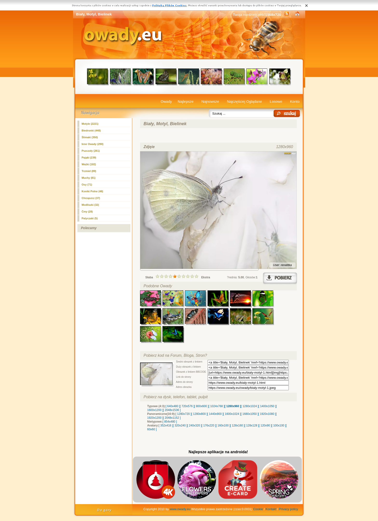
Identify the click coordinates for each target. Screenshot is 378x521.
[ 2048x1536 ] (172, 410)
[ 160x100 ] (223, 425)
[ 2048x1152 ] (172, 417)
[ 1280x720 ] (183, 414)
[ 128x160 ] (237, 425)
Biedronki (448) (91, 130)
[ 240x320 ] (194, 425)
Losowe (276, 101)
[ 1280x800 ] (199, 414)
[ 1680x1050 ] (249, 414)
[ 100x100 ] (279, 425)
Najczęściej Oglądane (244, 101)
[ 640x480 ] (173, 406)
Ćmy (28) (87, 211)
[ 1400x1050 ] (267, 406)
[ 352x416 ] (166, 425)
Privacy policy (288, 509)
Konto (294, 101)
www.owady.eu (180, 509)
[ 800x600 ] (201, 406)
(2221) (90, 123)
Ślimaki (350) (90, 137)
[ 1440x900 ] (215, 414)
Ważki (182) (89, 164)
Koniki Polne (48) (92, 191)
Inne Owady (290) (92, 144)
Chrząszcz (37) (91, 198)
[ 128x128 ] (251, 425)
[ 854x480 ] (170, 421)
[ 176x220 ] (209, 425)
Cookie (258, 509)
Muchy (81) (88, 177)
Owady (166, 101)
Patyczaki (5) (90, 218)
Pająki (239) (89, 157)
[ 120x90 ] (265, 425)
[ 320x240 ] (180, 425)
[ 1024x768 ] (216, 406)
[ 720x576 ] (187, 406)
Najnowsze (210, 101)
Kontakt (271, 509)
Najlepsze (186, 101)
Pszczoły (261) (91, 150)
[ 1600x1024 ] (232, 414)
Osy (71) (87, 184)
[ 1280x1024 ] (249, 406)
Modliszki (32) (90, 204)
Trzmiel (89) (89, 171)
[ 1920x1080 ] (267, 414)
